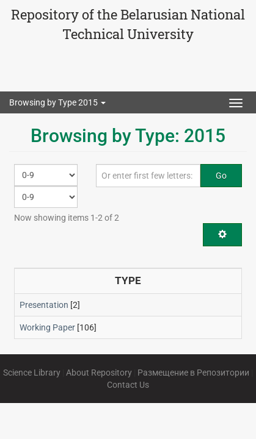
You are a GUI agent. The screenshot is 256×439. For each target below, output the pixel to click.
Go (221, 175)
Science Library (31, 372)
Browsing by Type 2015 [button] (57, 102)
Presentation (44, 305)
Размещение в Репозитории (193, 372)
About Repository (99, 372)
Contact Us (128, 385)
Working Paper (47, 327)
